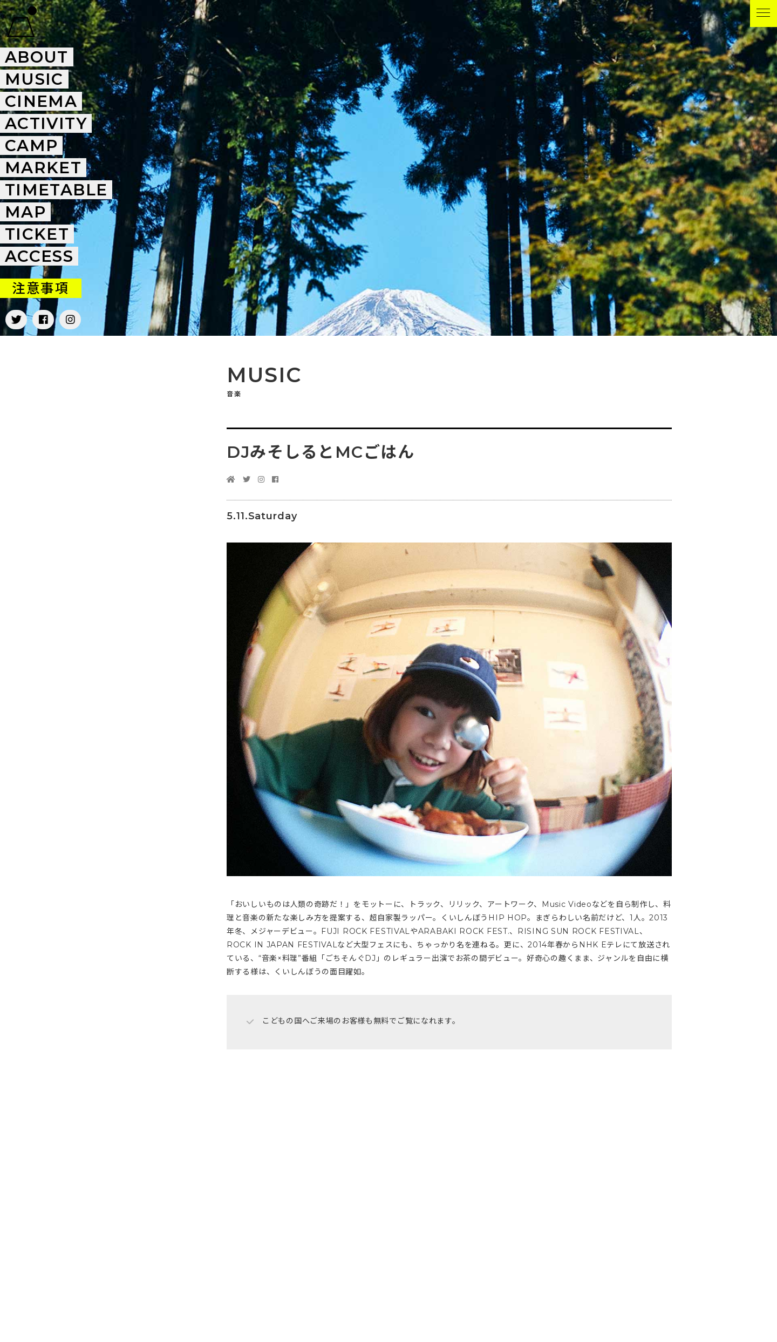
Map (25, 211)
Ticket (37, 234)
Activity (46, 123)
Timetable (56, 189)
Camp (31, 145)
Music (34, 79)
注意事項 (40, 288)
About (37, 57)
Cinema (41, 101)
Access (39, 256)
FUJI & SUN (21, 21)
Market (43, 167)
